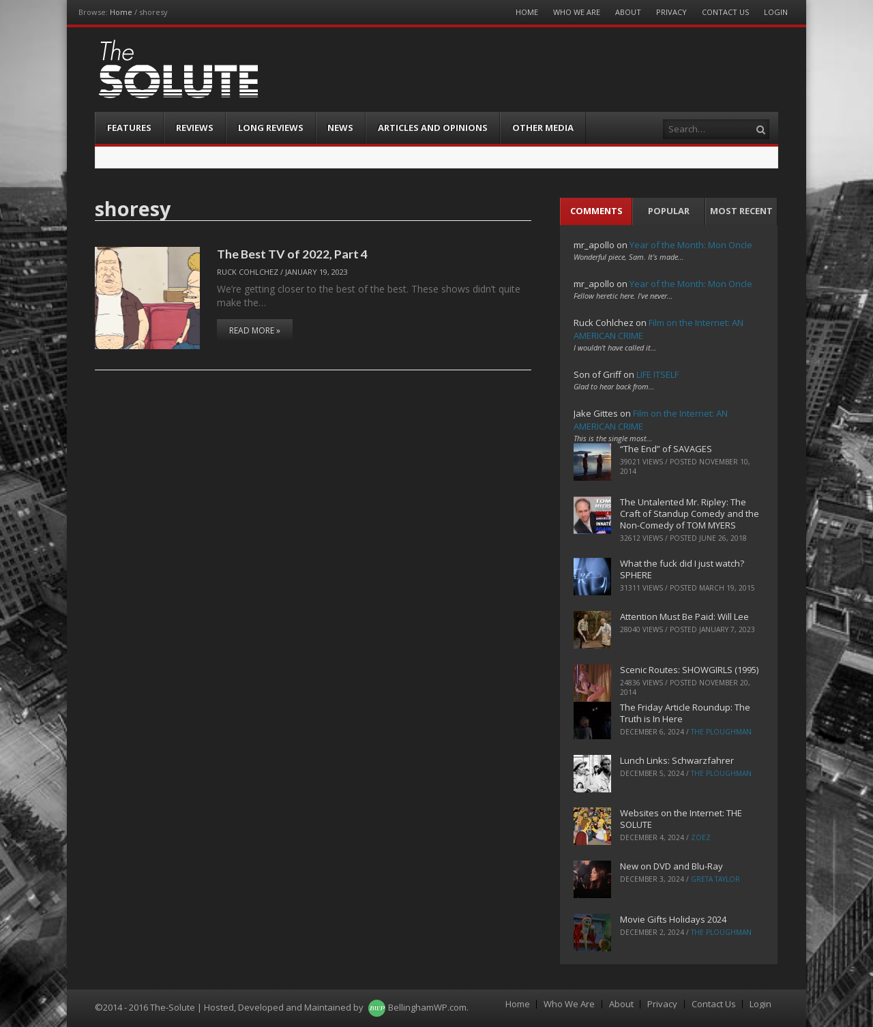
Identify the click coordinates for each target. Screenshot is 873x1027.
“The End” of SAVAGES (666, 449)
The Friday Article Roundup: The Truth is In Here (685, 713)
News (340, 127)
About (628, 12)
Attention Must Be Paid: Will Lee (684, 616)
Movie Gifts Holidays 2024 (673, 919)
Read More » (254, 330)
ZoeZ (701, 837)
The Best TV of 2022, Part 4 (292, 253)
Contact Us (725, 12)
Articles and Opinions (433, 127)
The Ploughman (721, 731)
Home (121, 12)
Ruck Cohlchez (247, 272)
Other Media (543, 127)
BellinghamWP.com (427, 1007)
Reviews (194, 127)
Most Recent (741, 211)
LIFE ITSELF (657, 374)
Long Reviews (271, 127)
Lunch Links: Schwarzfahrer (677, 760)
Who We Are (576, 12)
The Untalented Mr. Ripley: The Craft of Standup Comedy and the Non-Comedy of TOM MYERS (689, 513)
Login (776, 12)
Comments (596, 211)
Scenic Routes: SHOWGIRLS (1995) (689, 670)
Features (129, 127)
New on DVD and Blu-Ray (671, 866)
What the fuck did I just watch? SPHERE (682, 569)
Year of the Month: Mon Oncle (691, 245)
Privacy (671, 12)
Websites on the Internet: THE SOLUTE (681, 819)
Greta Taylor (715, 879)
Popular (669, 211)
